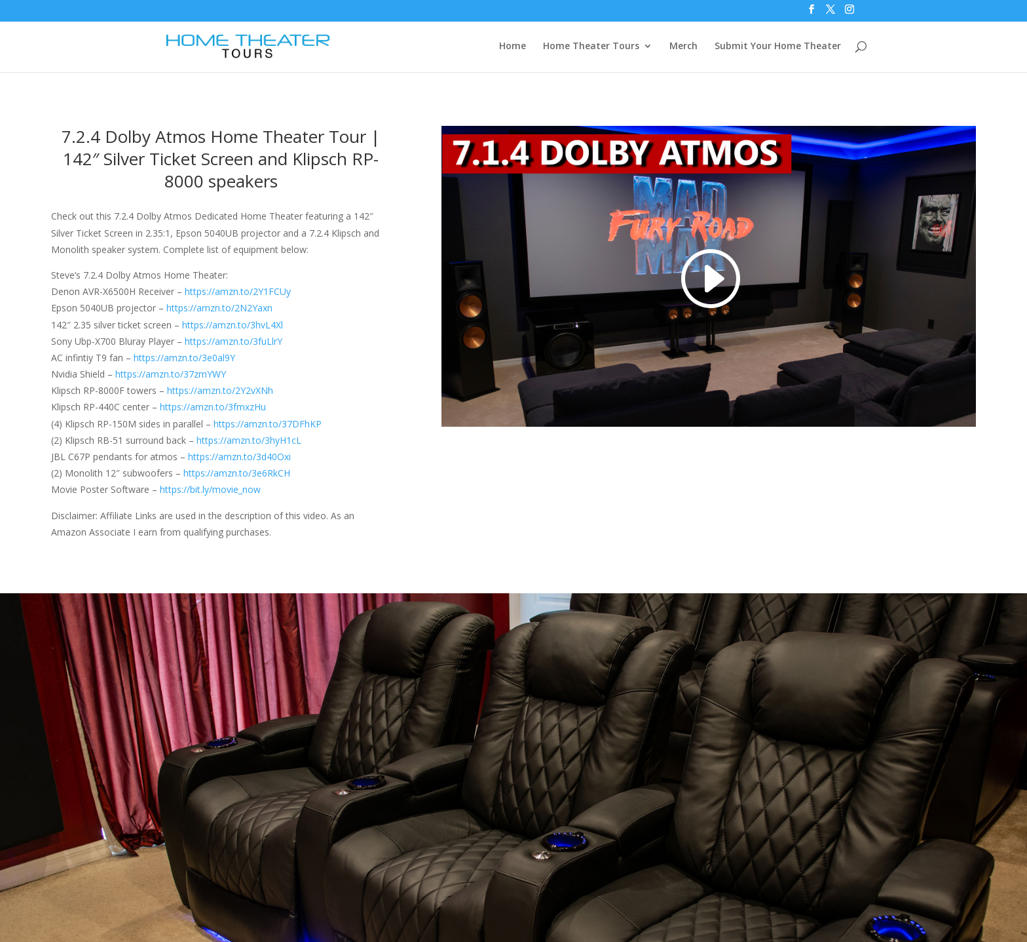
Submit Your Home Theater (778, 46)
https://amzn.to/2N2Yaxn (219, 308)
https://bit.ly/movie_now (210, 489)
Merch (683, 46)
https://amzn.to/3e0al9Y (184, 357)
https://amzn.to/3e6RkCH (236, 473)
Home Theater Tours (591, 46)
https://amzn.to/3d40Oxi (239, 456)
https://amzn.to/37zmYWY (170, 374)
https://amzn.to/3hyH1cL (248, 440)
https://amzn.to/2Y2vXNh (220, 390)
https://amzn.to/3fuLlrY (233, 341)
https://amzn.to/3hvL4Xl (232, 325)
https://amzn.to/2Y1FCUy (238, 291)
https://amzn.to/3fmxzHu (213, 407)
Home (512, 46)
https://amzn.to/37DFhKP (268, 424)
